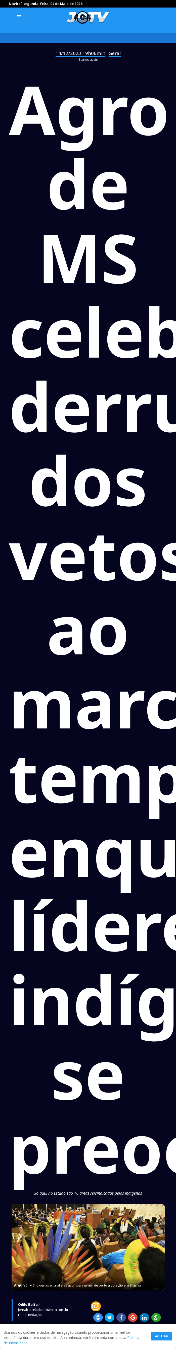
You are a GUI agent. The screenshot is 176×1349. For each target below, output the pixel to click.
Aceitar (161, 1336)
